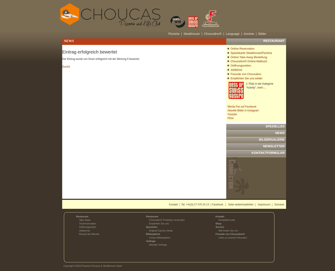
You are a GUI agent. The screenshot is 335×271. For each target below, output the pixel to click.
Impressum (264, 204)
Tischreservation (87, 223)
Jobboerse (84, 230)
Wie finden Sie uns (228, 230)
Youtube (232, 114)
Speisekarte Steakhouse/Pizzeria (251, 52)
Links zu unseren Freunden (233, 237)
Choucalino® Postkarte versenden (167, 220)
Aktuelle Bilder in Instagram (243, 110)
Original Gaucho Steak (161, 230)
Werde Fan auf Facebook (242, 106)
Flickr (231, 118)
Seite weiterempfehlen (241, 204)
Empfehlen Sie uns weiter (247, 78)
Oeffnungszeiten (241, 65)
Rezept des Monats (89, 234)
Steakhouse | (193, 33)
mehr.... (261, 87)
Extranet (279, 204)
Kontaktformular (227, 220)
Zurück (66, 66)
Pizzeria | (175, 33)
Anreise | (250, 33)
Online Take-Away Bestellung (249, 57)
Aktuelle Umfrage (158, 244)
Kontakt (173, 204)
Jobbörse (236, 69)
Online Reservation (242, 48)
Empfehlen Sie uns (159, 223)
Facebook (217, 204)
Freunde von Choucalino (246, 74)
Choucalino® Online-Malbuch (249, 61)
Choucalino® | (214, 33)
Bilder (262, 33)
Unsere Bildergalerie (159, 237)
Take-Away (85, 220)
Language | (234, 33)
